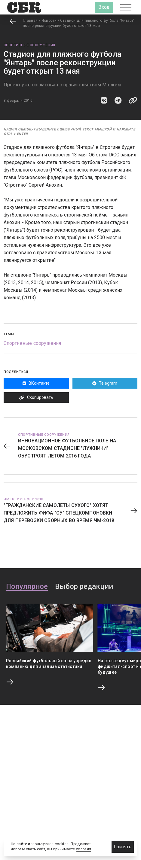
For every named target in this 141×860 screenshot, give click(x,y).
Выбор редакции (84, 587)
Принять (122, 846)
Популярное (27, 587)
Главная (30, 20)
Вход (103, 7)
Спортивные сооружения (29, 45)
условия (83, 849)
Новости (49, 20)
